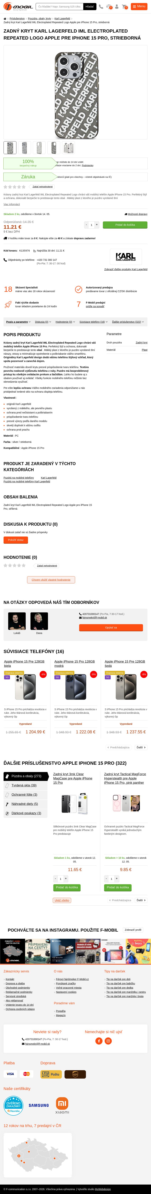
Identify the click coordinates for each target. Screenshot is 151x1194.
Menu (139, 6)
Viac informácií (12, 204)
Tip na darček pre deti (118, 979)
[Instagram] (108, 1041)
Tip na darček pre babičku (120, 983)
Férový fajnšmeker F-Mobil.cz (72, 979)
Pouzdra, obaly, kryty (39, 18)
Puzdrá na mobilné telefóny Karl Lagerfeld (27, 481)
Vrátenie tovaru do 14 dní (20, 1004)
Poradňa (60, 1011)
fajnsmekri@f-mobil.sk (93, 617)
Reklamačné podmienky (19, 992)
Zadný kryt (141, 342)
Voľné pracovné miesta (68, 987)
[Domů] (4, 18)
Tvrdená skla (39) (20, 785)
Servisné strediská (16, 996)
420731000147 (101, 614)
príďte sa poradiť (95, 306)
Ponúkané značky (66, 983)
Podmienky (87, 165)
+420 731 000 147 (51, 261)
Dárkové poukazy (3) (22, 813)
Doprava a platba (15, 983)
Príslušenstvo (17, 18)
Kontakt (10, 979)
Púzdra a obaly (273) (22, 776)
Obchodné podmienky (18, 987)
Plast (144, 349)
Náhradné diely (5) (21, 804)
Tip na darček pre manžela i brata (125, 996)
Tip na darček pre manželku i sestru (126, 992)
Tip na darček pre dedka (119, 987)
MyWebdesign (103, 1189)
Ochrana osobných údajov (20, 1009)
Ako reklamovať (14, 1000)
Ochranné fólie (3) (20, 795)
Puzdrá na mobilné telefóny (19, 477)
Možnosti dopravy (136, 214)
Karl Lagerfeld (62, 18)
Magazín (61, 1015)
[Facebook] (99, 1041)
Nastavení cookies (66, 992)
